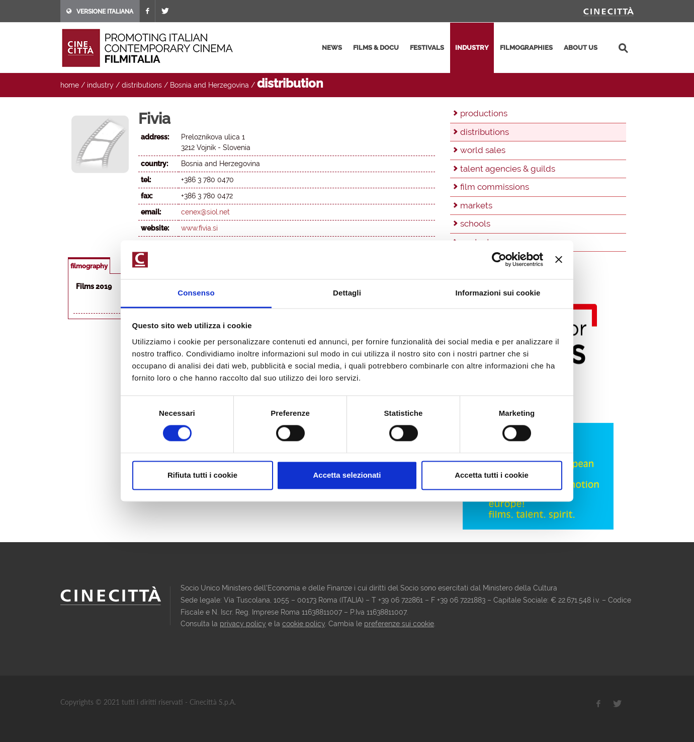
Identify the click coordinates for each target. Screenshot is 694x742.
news (332, 47)
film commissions (494, 187)
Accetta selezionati (347, 475)
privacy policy (243, 624)
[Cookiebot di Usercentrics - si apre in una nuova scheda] (499, 259)
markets (476, 205)
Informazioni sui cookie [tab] (498, 292)
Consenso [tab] (196, 292)
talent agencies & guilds (507, 169)
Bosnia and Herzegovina (209, 85)
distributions (142, 85)
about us (580, 47)
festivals (427, 47)
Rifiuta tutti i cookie (202, 475)
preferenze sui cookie (399, 624)
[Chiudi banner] (558, 259)
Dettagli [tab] (347, 292)
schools (475, 223)
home (69, 85)
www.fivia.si (199, 228)
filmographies (526, 47)
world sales (482, 150)
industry (472, 47)
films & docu (376, 47)
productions (483, 113)
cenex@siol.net (205, 212)
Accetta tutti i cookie (492, 475)
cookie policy (303, 624)
